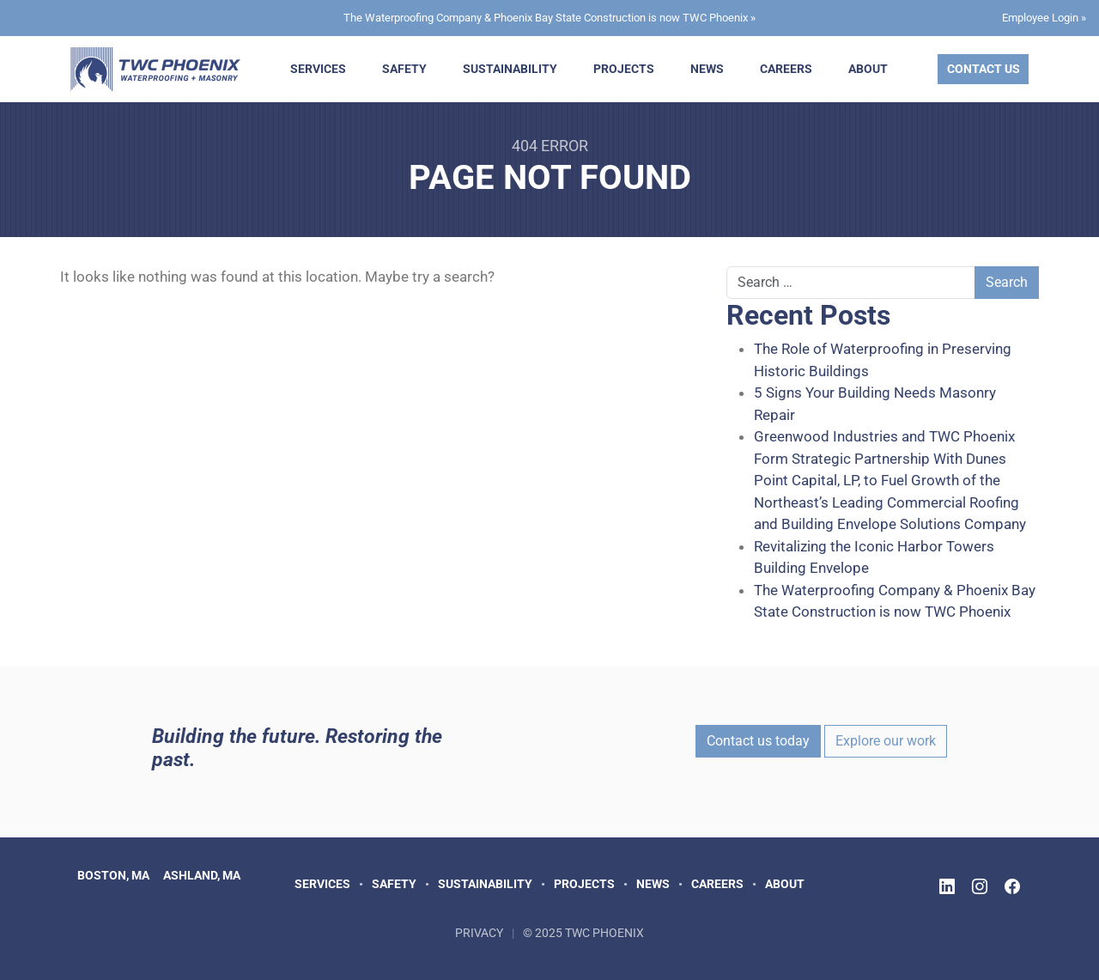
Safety (404, 69)
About (868, 69)
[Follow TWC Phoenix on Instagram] (979, 887)
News (707, 69)
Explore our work (885, 741)
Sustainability (510, 69)
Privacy (479, 933)
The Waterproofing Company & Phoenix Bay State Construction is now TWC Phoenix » (549, 17)
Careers (786, 69)
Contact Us (983, 69)
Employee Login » (1044, 17)
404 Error (550, 146)
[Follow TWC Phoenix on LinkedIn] (947, 887)
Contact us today (758, 741)
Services (318, 69)
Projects (623, 69)
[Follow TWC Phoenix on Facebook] (1012, 887)
